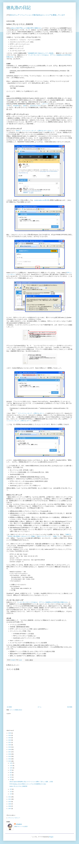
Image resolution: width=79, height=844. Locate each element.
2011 (9, 799)
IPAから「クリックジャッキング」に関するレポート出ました (35, 130)
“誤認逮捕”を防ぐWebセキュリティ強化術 (40, 53)
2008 (9, 806)
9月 (11, 770)
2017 (9, 751)
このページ (45, 103)
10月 (11, 768)
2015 (9, 756)
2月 (11, 791)
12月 (11, 763)
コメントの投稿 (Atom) (16, 709)
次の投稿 (9, 707)
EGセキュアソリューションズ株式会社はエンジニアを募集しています (37, 15)
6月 (11, 775)
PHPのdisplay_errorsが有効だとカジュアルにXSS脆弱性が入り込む (28, 784)
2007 (9, 808)
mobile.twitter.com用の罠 (41, 200)
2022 (9, 740)
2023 (9, 737)
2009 (9, 804)
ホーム (39, 707)
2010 (9, 801)
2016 (9, 754)
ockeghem (19, 824)
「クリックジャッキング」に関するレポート (30, 413)
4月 (11, 779)
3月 (11, 789)
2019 (9, 747)
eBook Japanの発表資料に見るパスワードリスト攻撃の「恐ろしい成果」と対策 (31, 781)
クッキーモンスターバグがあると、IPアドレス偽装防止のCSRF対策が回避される (42, 602)
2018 (9, 749)
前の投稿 (69, 707)
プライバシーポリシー (14, 817)
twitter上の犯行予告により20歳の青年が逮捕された (26, 28)
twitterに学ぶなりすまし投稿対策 (18, 786)
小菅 (7, 105)
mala (24, 105)
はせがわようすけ (35, 105)
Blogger (51, 836)
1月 (11, 794)
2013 (9, 761)
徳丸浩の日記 (18, 7)
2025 (9, 733)
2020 (9, 744)
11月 (11, 765)
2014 (9, 758)
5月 (11, 777)
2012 (9, 796)
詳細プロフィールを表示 (21, 826)
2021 (9, 742)
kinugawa (16, 105)
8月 (11, 772)
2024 (9, 735)
